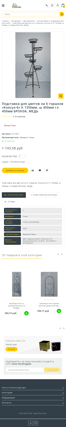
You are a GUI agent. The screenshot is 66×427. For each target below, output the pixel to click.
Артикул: (6, 134)
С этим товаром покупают (44, 195)
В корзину (11, 349)
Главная (5, 21)
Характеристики (15, 195)
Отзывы (11, 201)
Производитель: (10, 137)
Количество (9, 156)
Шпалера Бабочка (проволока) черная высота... (17, 305)
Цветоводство (29, 21)
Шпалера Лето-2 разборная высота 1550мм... (49, 305)
